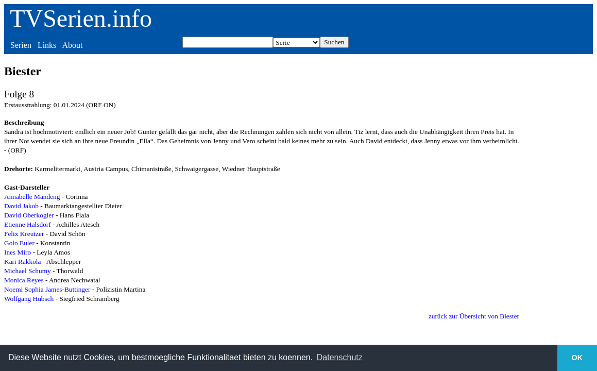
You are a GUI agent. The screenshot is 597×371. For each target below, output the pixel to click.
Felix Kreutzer (24, 234)
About (72, 45)
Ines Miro (17, 252)
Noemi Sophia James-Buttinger (47, 289)
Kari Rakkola (22, 261)
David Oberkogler (29, 215)
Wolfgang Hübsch (29, 298)
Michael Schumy (27, 271)
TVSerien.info (81, 18)
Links (47, 45)
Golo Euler (19, 243)
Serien (20, 45)
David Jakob (21, 206)
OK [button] (577, 357)
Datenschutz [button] (340, 357)
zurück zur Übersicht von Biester (474, 316)
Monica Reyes (24, 280)
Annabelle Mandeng (32, 196)
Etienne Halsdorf (27, 224)
